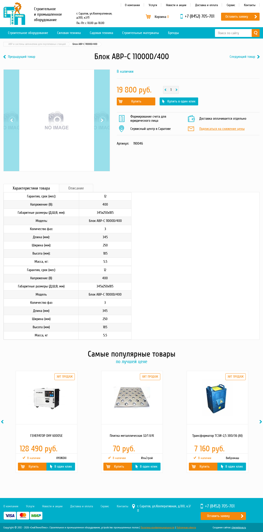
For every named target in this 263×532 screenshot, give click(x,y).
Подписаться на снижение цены (222, 129)
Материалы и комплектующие (52, 44)
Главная (10, 44)
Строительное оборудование (28, 33)
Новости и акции (176, 5)
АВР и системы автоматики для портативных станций (159, 44)
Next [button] (261, 421)
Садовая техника (101, 33)
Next (102, 120)
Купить (136, 101)
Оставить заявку (236, 16)
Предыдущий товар (21, 56)
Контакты (250, 5)
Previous (11, 120)
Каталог (25, 44)
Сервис (231, 5)
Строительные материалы (140, 33)
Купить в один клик (181, 101)
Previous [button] (3, 421)
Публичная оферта (186, 527)
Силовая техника (69, 33)
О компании (132, 5)
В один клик (63, 466)
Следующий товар (242, 56)
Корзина (162, 17)
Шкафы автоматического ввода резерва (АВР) (99, 44)
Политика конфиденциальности (157, 527)
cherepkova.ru (238, 527)
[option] (46, 422)
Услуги (153, 5)
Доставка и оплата (206, 5)
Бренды (173, 33)
